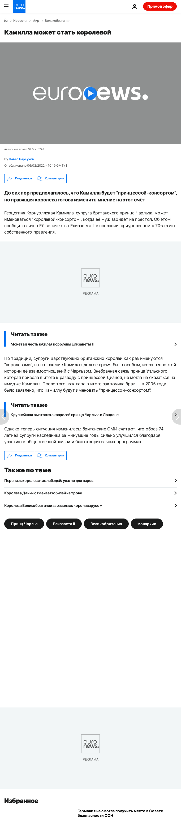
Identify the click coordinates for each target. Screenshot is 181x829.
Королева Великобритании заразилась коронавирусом (53, 505)
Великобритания (57, 20)
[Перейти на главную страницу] (19, 6)
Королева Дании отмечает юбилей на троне (43, 493)
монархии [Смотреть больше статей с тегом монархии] (146, 523)
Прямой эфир (160, 6)
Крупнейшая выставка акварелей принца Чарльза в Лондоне (65, 414)
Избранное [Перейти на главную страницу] (21, 801)
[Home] (5, 20)
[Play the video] (90, 93)
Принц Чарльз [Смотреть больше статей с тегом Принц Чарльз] (24, 523)
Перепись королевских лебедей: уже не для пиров (48, 480)
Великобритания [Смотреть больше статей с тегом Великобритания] (106, 523)
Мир (35, 20)
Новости (20, 20)
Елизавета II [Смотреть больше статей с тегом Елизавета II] (64, 523)
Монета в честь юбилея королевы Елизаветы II (52, 344)
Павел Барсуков (21, 159)
